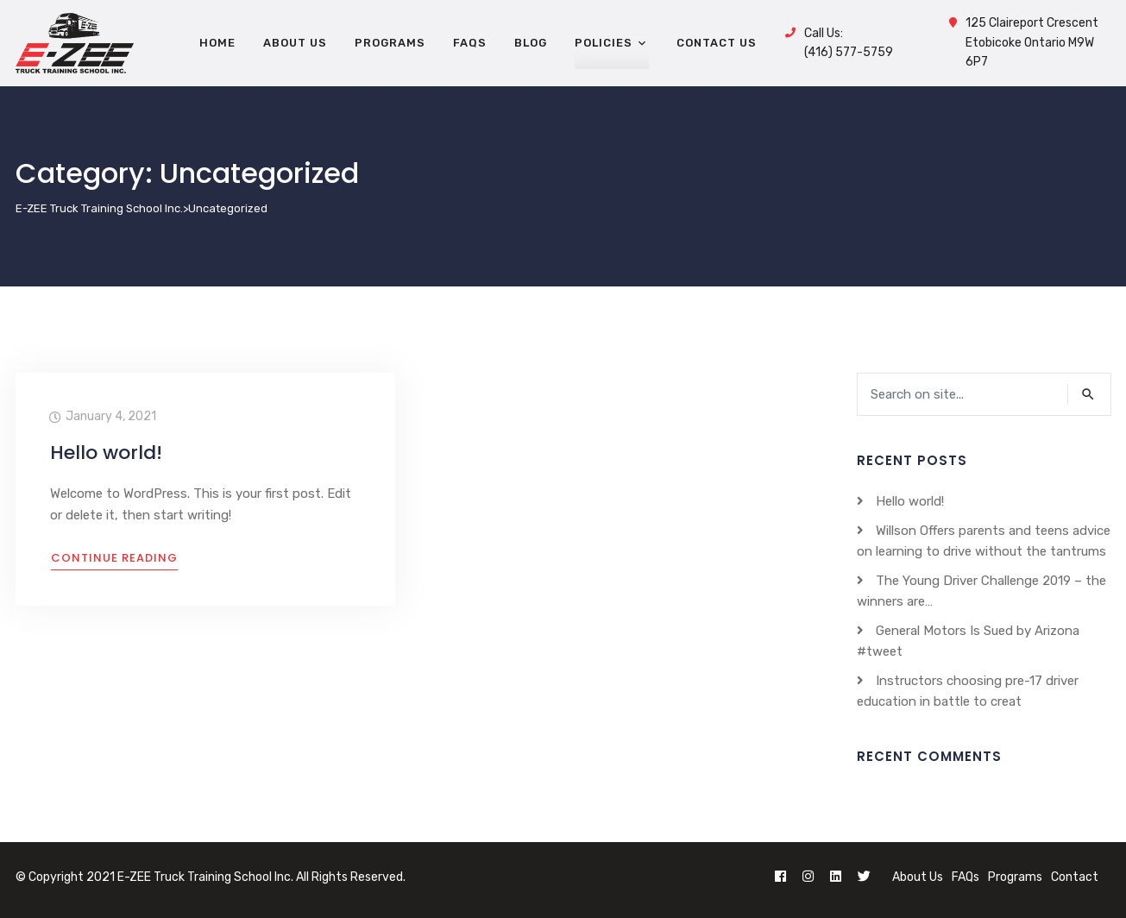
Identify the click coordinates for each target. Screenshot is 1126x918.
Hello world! (106, 452)
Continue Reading (114, 558)
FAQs (965, 877)
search (1088, 394)
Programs (1015, 877)
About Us (917, 877)
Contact (1074, 877)
